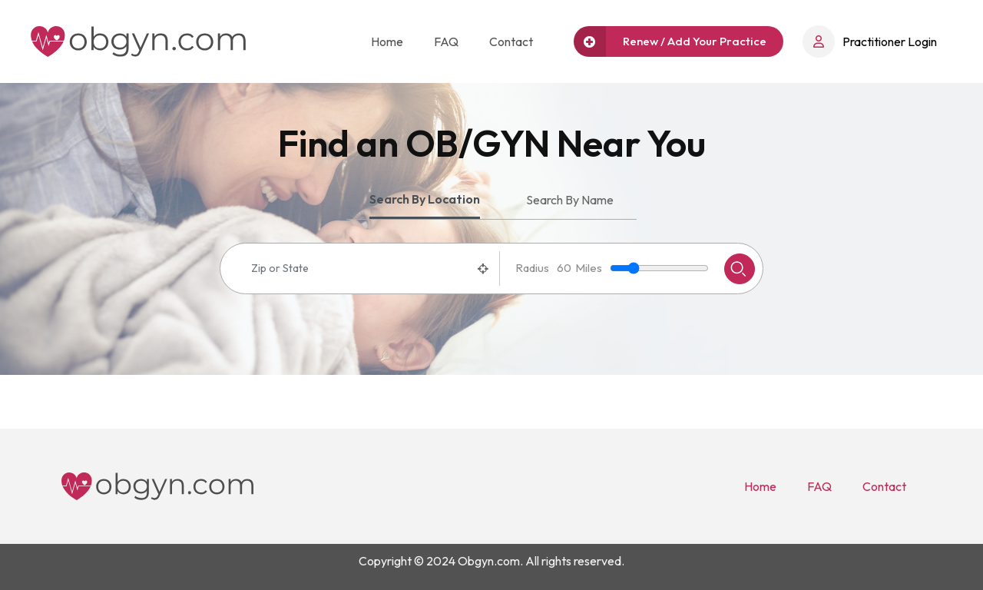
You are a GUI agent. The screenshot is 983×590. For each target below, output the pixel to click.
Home (387, 41)
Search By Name (570, 199)
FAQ (446, 41)
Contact (511, 41)
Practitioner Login (870, 41)
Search (738, 269)
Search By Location (424, 199)
